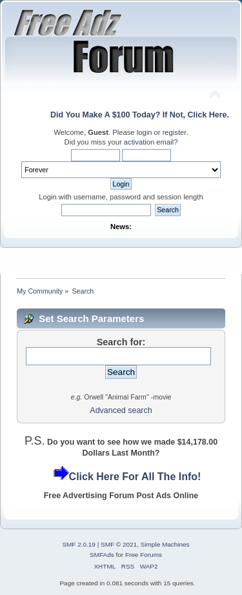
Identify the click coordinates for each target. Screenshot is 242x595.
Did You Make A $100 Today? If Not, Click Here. (139, 114)
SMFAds (102, 554)
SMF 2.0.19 (79, 544)
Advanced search (121, 410)
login (144, 132)
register (175, 132)
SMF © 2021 (119, 544)
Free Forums (143, 554)
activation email (149, 142)
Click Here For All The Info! (135, 476)
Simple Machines (165, 544)
